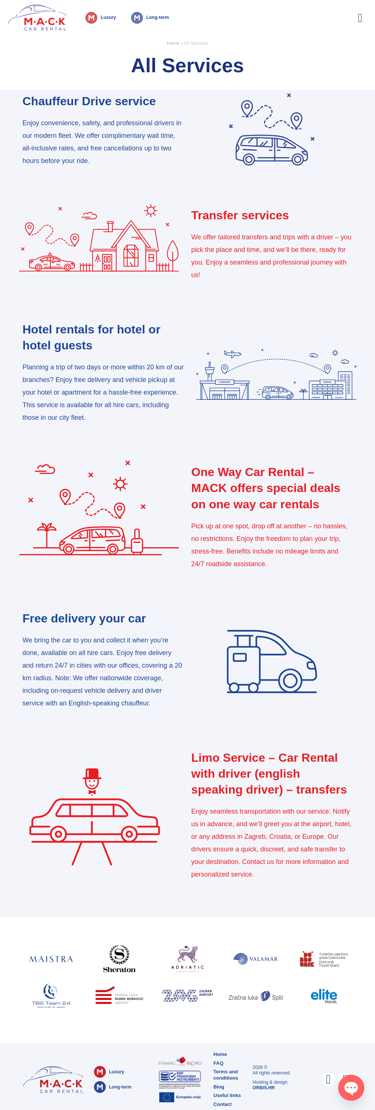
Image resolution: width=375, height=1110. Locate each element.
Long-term (141, 14)
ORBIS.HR (263, 1086)
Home (173, 43)
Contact (222, 1101)
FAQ (218, 1062)
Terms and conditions (225, 1073)
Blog (218, 1085)
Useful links (226, 1093)
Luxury (89, 14)
